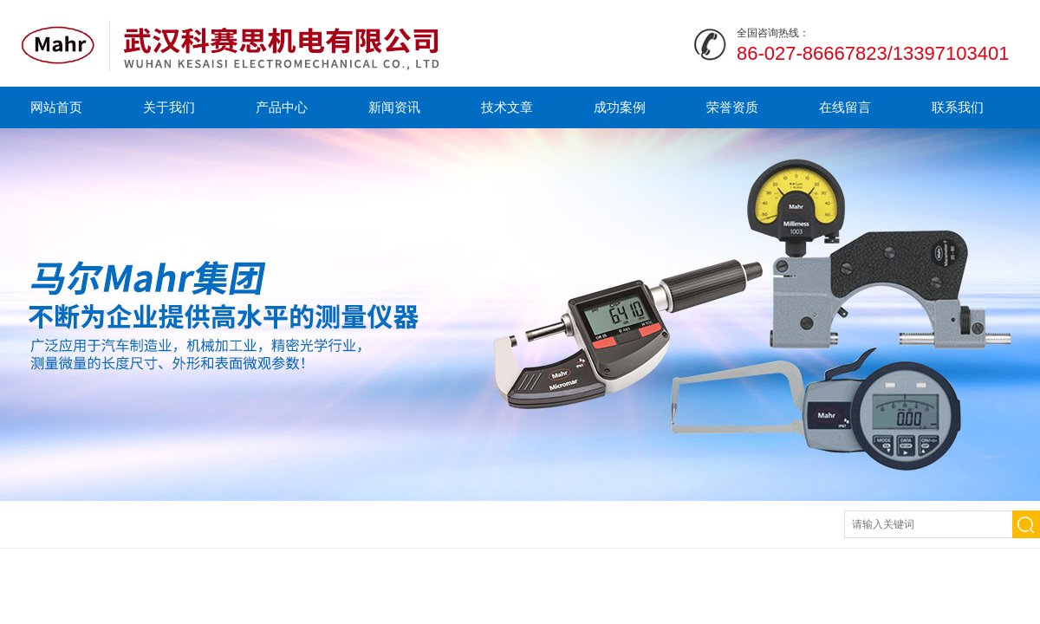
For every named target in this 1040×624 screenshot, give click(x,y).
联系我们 (958, 107)
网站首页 (56, 107)
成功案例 (620, 107)
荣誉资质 (732, 107)
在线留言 (845, 107)
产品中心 (282, 107)
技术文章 (507, 107)
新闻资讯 (394, 107)
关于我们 (169, 107)
